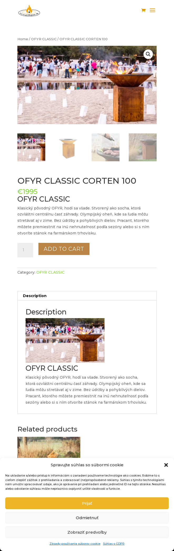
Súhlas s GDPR (114, 543)
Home (22, 39)
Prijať (87, 503)
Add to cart (64, 249)
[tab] (87, 295)
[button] (166, 465)
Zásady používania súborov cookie (74, 543)
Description (35, 295)
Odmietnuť (87, 517)
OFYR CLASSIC (44, 39)
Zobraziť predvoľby (87, 532)
